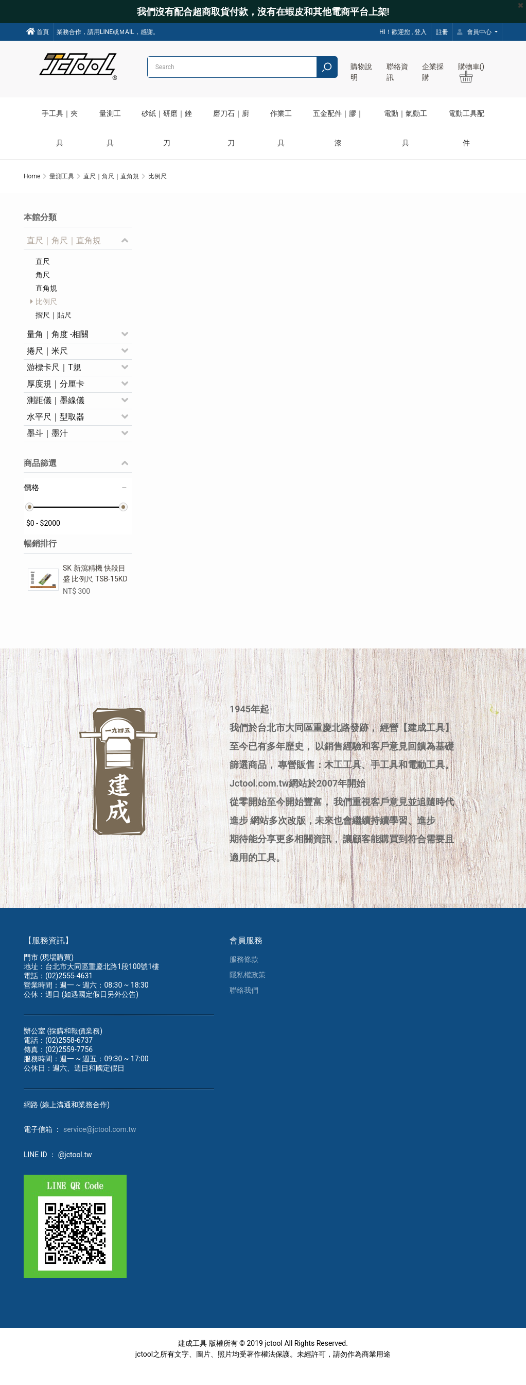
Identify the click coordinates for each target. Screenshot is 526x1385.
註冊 (442, 32)
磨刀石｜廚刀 (231, 128)
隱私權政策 (248, 990)
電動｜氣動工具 (405, 128)
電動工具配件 (466, 128)
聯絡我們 (244, 1005)
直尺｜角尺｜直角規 (64, 251)
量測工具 (110, 128)
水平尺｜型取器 (55, 427)
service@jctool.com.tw (99, 1144)
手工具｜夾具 (60, 128)
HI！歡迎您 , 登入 (403, 32)
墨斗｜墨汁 (47, 443)
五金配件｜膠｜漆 (338, 128)
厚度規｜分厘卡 (55, 394)
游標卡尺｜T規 (54, 377)
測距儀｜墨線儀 (55, 410)
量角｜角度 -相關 (58, 344)
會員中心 (475, 32)
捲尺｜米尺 (47, 361)
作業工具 (281, 128)
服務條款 (244, 974)
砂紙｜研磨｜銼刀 (167, 128)
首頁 (37, 31)
